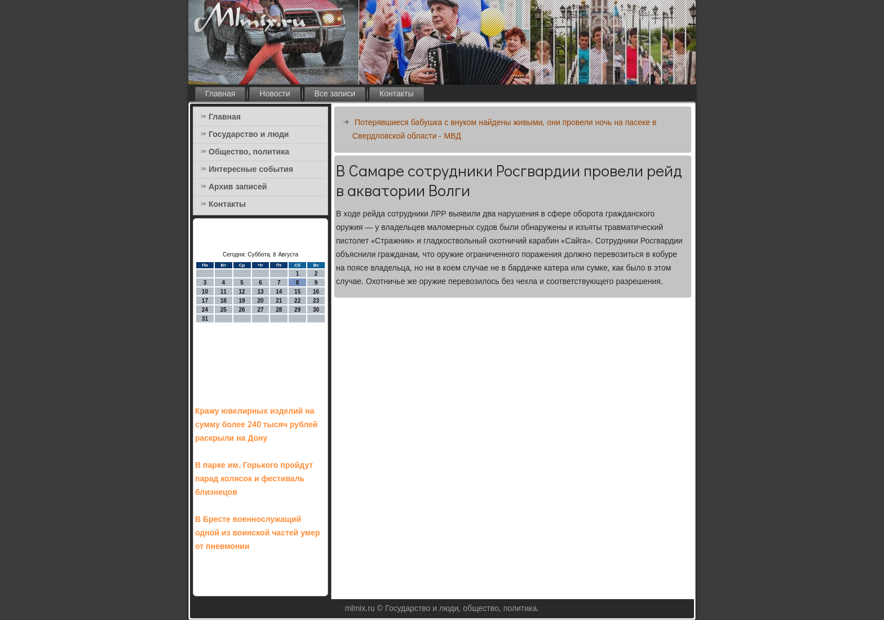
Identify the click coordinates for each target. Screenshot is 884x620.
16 (316, 292)
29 (297, 310)
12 (242, 292)
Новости (274, 94)
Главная (220, 94)
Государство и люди (249, 134)
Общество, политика (249, 152)
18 (223, 301)
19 (242, 301)
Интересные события (251, 169)
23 (316, 301)
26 (242, 310)
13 (260, 292)
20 (260, 301)
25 (223, 310)
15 (297, 292)
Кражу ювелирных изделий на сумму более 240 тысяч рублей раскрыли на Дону (256, 425)
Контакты (396, 94)
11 (223, 292)
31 (205, 319)
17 (205, 301)
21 (279, 301)
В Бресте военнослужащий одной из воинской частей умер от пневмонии (257, 533)
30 (316, 310)
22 (297, 301)
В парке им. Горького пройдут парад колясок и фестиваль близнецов (254, 479)
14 (279, 292)
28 (279, 310)
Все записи (335, 94)
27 (260, 310)
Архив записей (238, 187)
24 (205, 310)
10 (205, 292)
